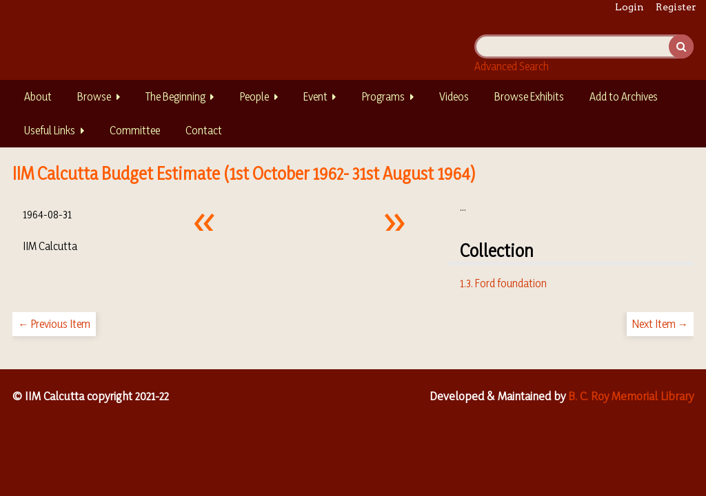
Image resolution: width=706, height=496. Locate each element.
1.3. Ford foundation (503, 283)
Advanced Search (511, 66)
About (38, 96)
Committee (135, 130)
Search (681, 46)
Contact (203, 130)
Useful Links (49, 130)
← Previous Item (54, 324)
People (254, 96)
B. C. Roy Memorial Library (631, 396)
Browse (94, 96)
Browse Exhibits (529, 96)
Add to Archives (623, 96)
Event (315, 96)
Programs (383, 96)
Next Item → (660, 324)
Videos (454, 96)
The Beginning (175, 96)
